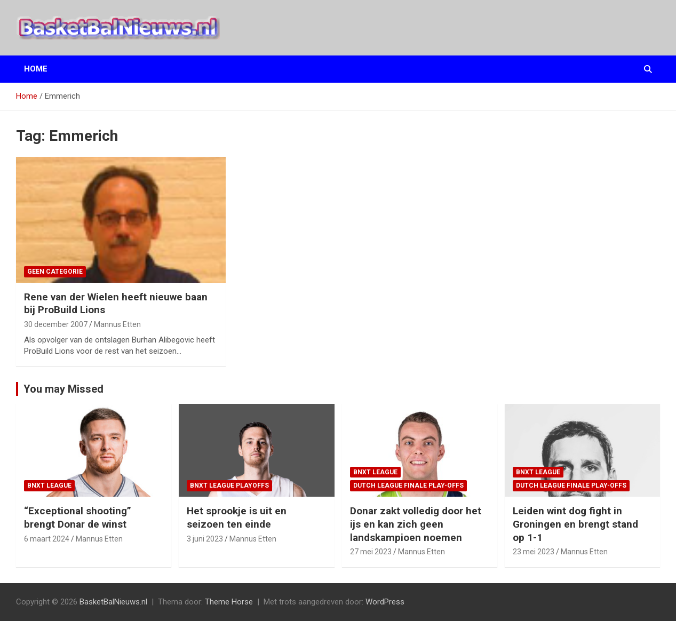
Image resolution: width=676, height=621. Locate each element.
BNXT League (49, 485)
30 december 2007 (56, 324)
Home (35, 69)
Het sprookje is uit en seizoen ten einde (237, 517)
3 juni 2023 (205, 539)
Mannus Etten (117, 324)
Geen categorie (55, 271)
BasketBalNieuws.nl (113, 602)
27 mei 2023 (371, 551)
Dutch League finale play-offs (408, 485)
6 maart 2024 (46, 539)
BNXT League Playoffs (229, 485)
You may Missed (63, 389)
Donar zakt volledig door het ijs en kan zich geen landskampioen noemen (415, 524)
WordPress (384, 602)
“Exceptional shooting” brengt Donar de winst (77, 517)
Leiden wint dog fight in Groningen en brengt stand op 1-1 (575, 524)
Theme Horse (229, 602)
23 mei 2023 (533, 551)
